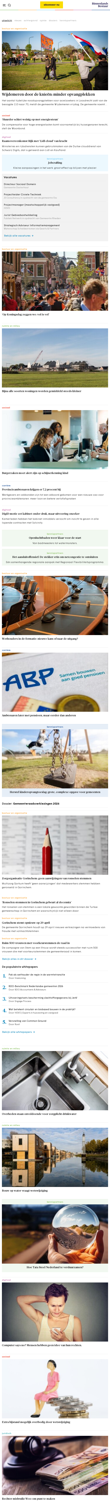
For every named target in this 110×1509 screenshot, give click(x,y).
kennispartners (68, 20)
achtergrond (30, 20)
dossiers (53, 20)
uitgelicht (7, 20)
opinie (43, 20)
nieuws (18, 20)
